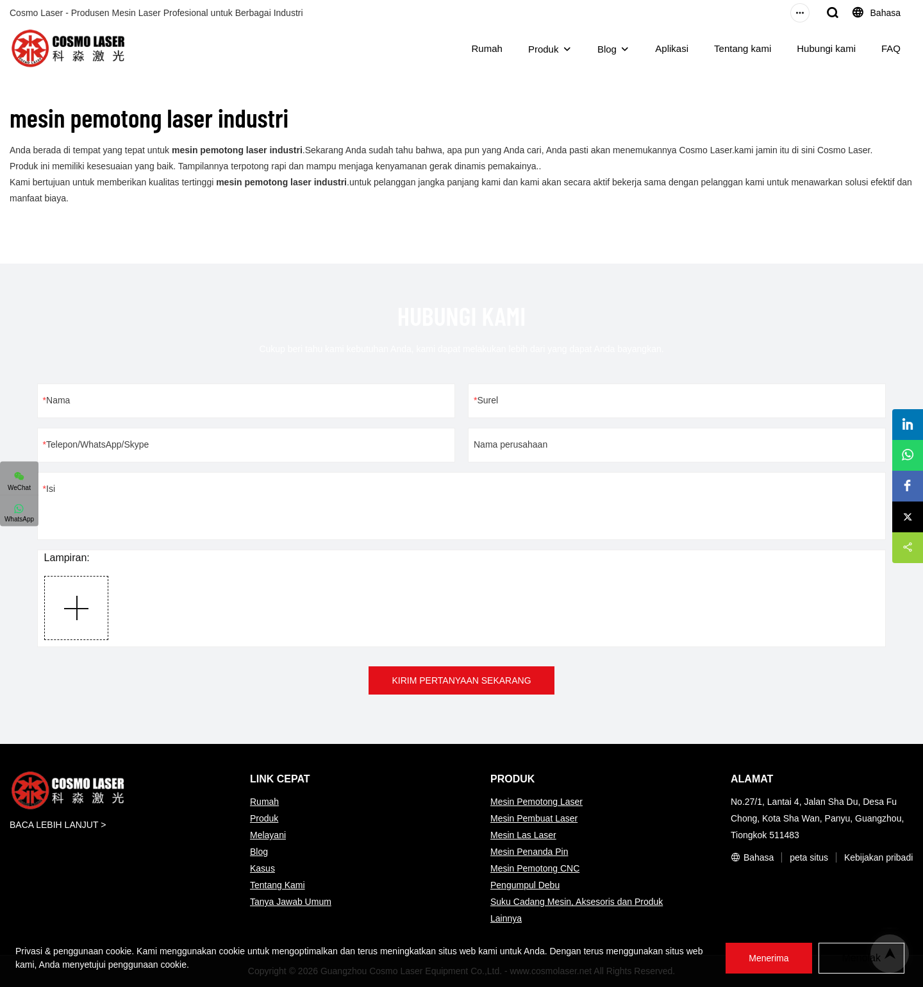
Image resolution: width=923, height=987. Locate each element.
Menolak (861, 957)
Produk (543, 49)
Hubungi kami (826, 48)
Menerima (768, 958)
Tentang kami (742, 48)
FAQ (891, 48)
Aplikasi (671, 48)
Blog (607, 49)
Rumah (487, 48)
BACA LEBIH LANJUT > (58, 825)
